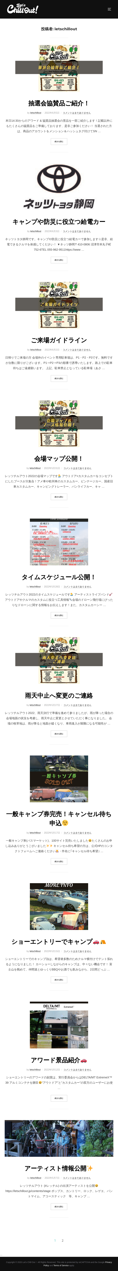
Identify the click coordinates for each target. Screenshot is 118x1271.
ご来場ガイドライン (59, 340)
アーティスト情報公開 (58, 1168)
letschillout (35, 113)
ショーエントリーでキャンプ (58, 941)
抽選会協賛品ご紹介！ (59, 103)
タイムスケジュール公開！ (59, 577)
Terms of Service (61, 1265)
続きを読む (61, 141)
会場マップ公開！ (59, 458)
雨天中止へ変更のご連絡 (59, 695)
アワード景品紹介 (59, 1060)
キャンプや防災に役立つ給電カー (58, 222)
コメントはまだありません (77, 113)
